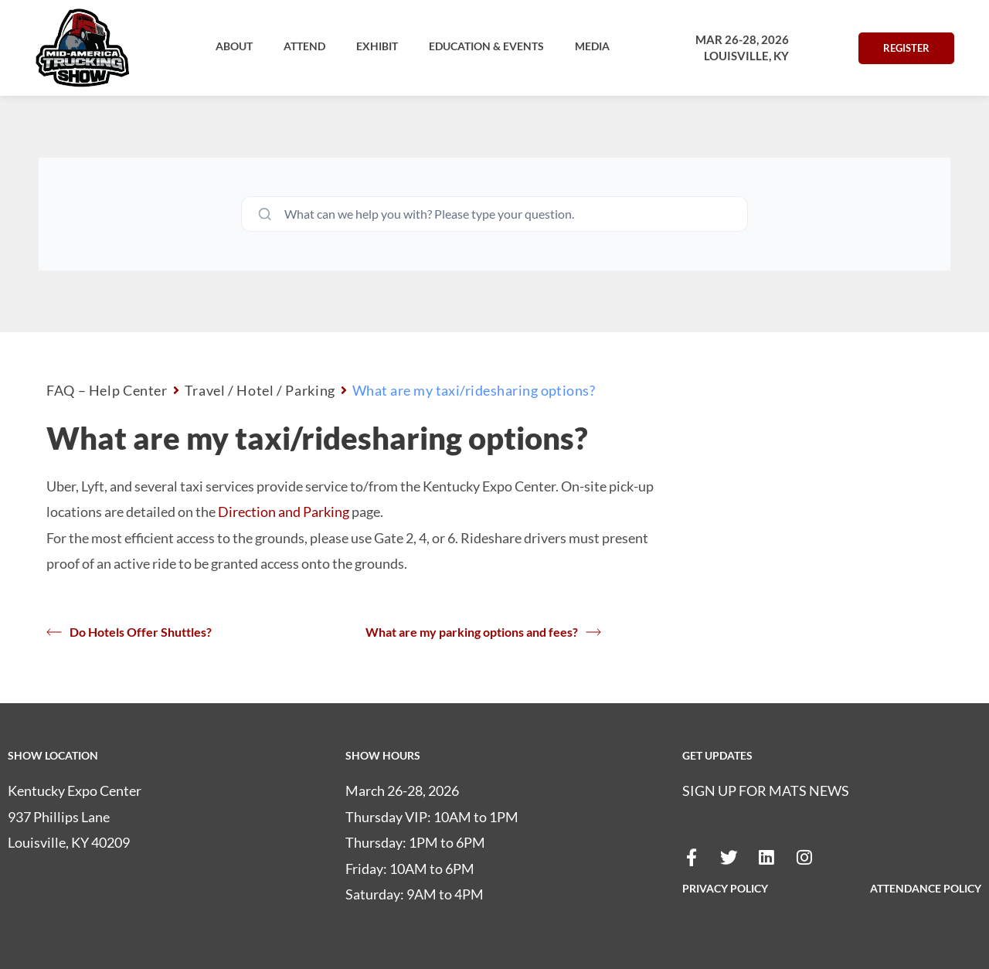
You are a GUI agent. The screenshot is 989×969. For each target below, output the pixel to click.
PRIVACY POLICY (725, 888)
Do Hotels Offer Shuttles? (129, 632)
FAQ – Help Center (107, 390)
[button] (234, 46)
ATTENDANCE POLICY (925, 888)
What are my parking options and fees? (483, 632)
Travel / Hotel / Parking (260, 390)
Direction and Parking (283, 511)
